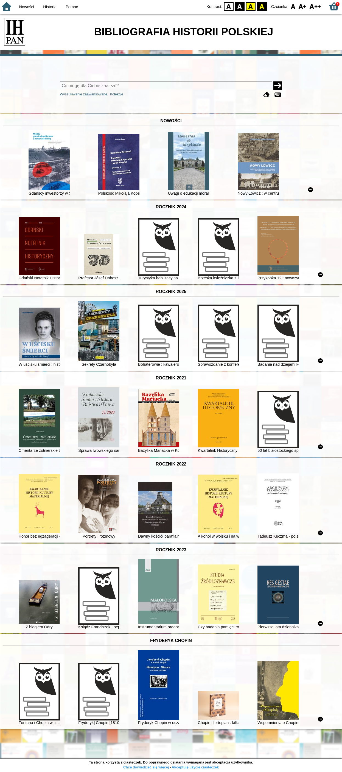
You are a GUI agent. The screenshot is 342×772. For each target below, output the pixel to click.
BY (262, 6)
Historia (50, 7)
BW (239, 6)
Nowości (26, 7)
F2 (315, 6)
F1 (302, 6)
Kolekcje (116, 94)
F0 (293, 6)
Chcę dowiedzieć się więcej (146, 767)
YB (251, 6)
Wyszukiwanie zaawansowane (83, 94)
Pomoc (72, 7)
